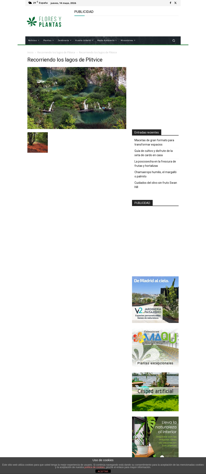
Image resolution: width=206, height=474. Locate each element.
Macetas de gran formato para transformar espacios (154, 142)
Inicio (30, 52)
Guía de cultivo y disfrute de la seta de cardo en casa (153, 153)
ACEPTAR (103, 471)
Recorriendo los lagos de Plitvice (56, 52)
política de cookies (94, 467)
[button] (174, 40)
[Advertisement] (122, 26)
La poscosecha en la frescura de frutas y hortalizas (155, 163)
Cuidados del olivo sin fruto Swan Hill (155, 185)
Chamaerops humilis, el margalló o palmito (155, 174)
